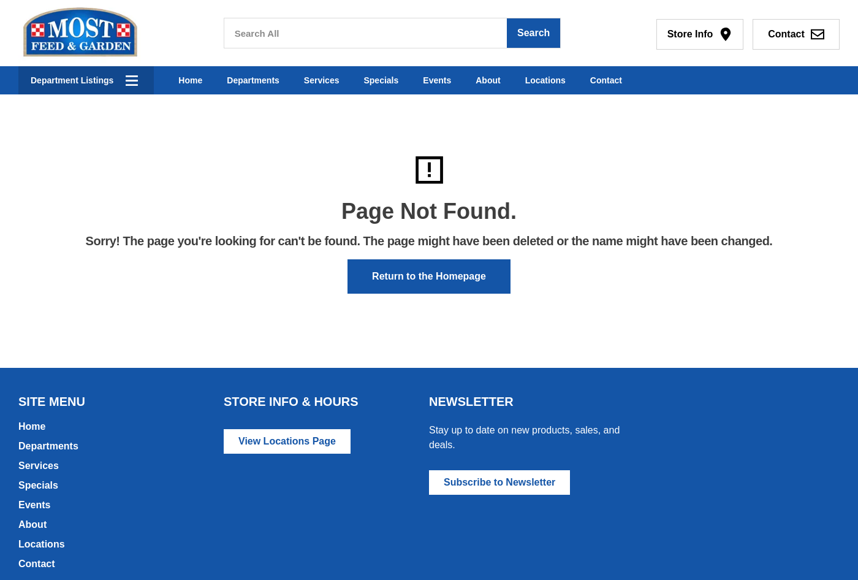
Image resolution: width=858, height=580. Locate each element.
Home (190, 80)
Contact (606, 80)
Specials (380, 80)
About (488, 80)
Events (437, 80)
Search (533, 33)
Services (322, 80)
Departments (253, 80)
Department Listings (72, 80)
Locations (545, 80)
